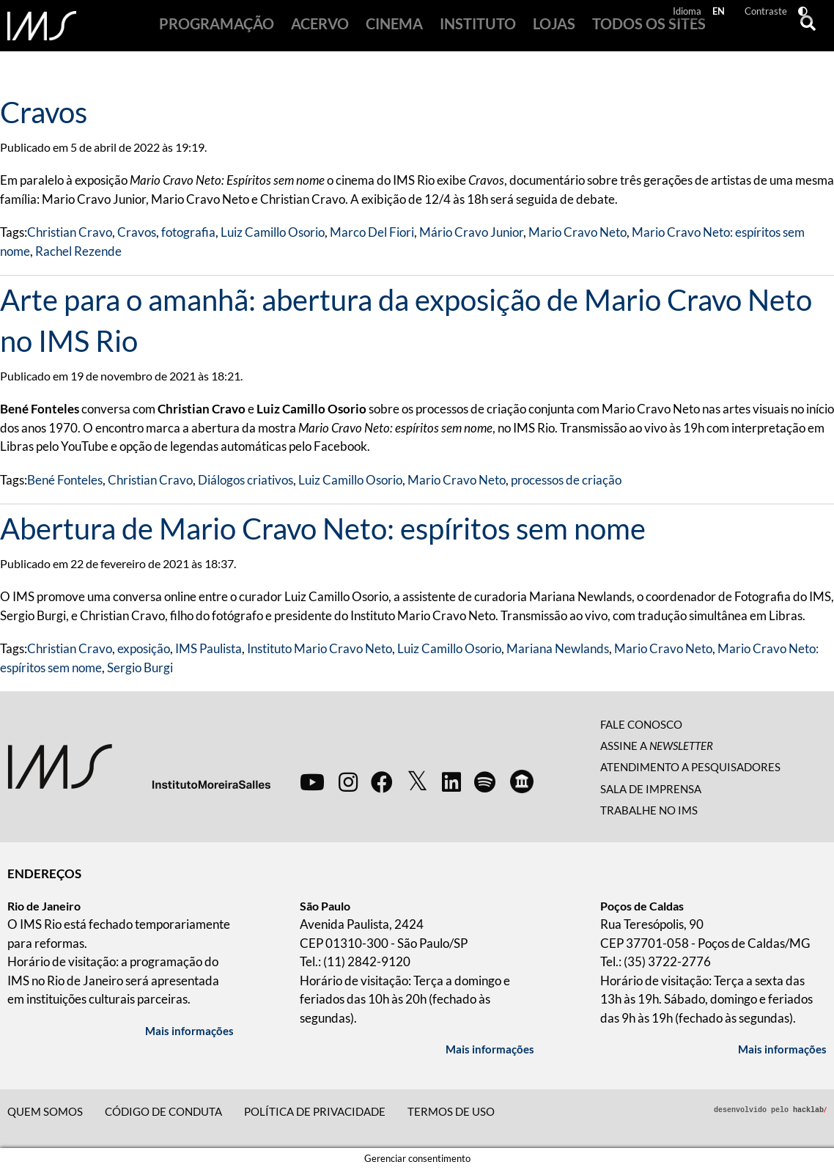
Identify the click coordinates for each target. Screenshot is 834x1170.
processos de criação (566, 480)
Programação (243, 31)
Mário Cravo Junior (471, 232)
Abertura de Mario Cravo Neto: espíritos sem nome (323, 528)
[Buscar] (804, 26)
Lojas (531, 31)
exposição (143, 648)
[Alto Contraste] (805, 12)
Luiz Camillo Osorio (273, 232)
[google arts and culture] (521, 781)
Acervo (335, 31)
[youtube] (312, 781)
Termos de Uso (451, 1111)
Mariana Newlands (557, 648)
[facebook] (382, 781)
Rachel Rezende (78, 251)
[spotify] (484, 781)
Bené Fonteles (65, 480)
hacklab (810, 1109)
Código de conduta (163, 1111)
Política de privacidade (314, 1111)
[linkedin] (451, 781)
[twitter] (417, 781)
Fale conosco (641, 724)
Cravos (43, 112)
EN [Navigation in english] (721, 12)
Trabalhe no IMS (649, 810)
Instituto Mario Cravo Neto (319, 648)
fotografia (188, 232)
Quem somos (45, 1111)
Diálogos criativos (245, 480)
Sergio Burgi (140, 667)
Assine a (656, 745)
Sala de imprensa (650, 788)
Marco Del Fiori (372, 232)
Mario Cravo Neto (577, 232)
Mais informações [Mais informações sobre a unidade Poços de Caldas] (782, 1049)
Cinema (396, 31)
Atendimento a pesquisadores (690, 766)
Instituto (467, 31)
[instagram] (348, 781)
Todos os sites (614, 31)
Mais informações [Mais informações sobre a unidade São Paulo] (490, 1049)
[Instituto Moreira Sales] (138, 765)
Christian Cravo (69, 232)
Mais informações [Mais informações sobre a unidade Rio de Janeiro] (189, 1030)
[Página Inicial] (41, 25)
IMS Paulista (208, 648)
